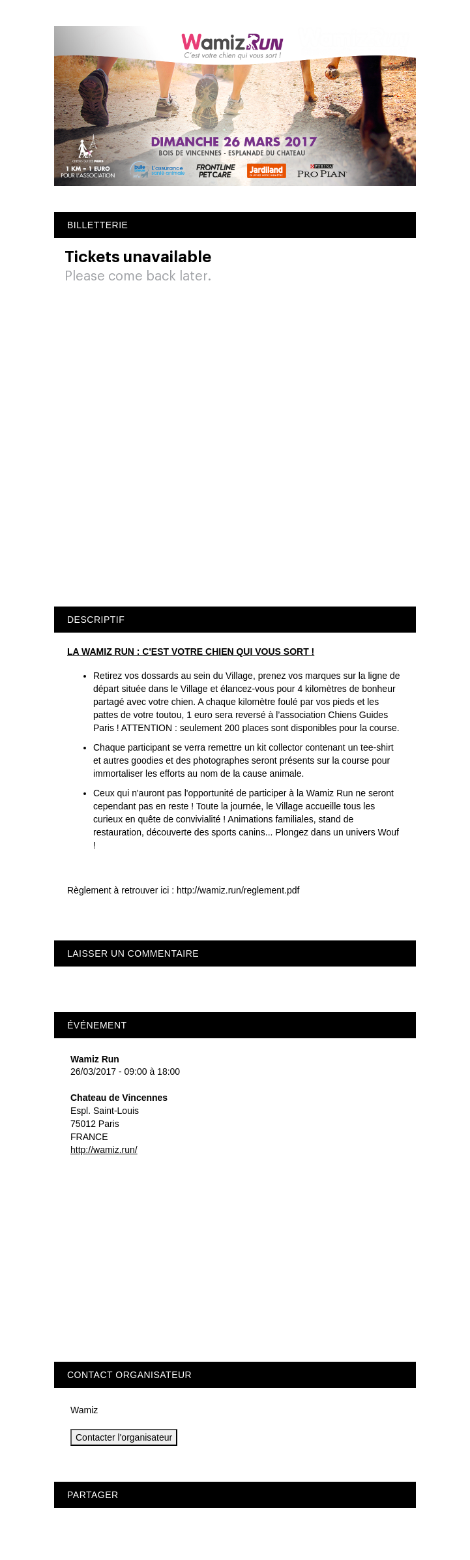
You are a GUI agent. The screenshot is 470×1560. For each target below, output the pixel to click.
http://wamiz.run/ (104, 1150)
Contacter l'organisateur (124, 1437)
